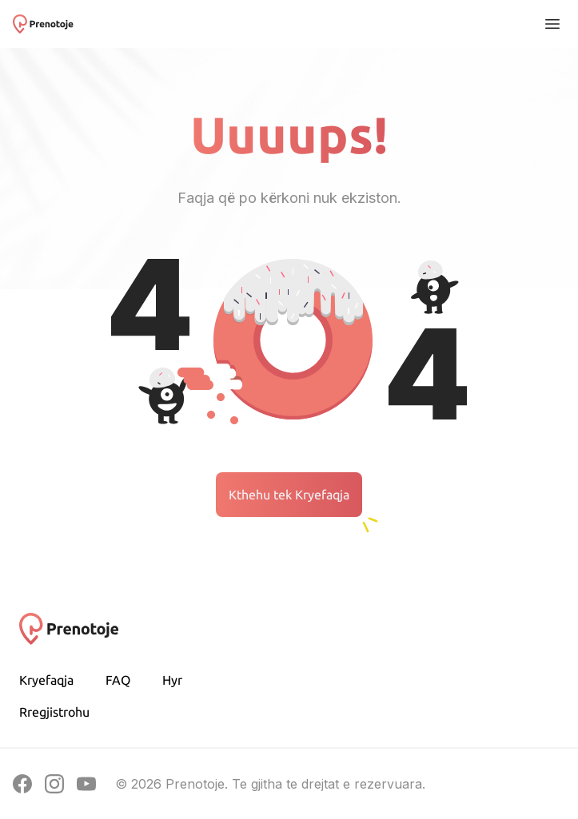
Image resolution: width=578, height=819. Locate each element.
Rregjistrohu (54, 712)
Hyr (172, 680)
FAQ (118, 680)
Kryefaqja (46, 680)
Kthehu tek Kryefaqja (289, 494)
